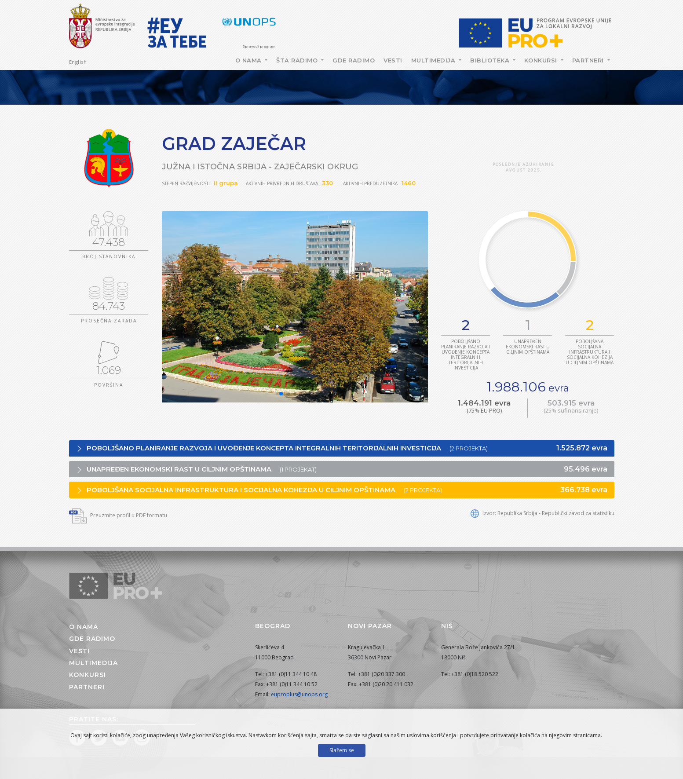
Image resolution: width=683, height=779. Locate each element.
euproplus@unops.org (299, 694)
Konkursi (541, 60)
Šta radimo (298, 60)
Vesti (393, 60)
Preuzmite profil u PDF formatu (118, 515)
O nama (249, 60)
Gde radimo (353, 60)
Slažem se (341, 750)
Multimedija (434, 60)
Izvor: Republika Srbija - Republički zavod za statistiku (542, 513)
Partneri (589, 60)
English (78, 62)
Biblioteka (490, 60)
